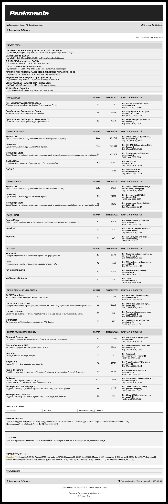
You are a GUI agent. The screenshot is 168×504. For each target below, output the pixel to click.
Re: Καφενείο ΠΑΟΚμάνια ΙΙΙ (134, 370)
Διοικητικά (46, 63)
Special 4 (130, 197)
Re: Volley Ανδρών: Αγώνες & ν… (136, 220)
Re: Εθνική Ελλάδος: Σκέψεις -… (136, 387)
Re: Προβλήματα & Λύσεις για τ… (136, 111)
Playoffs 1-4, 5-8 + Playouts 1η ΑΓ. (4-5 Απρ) (28, 77)
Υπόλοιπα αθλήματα (16, 278)
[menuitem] (34, 25)
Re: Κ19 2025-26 (129, 161)
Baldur (129, 205)
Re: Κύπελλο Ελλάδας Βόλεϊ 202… (137, 229)
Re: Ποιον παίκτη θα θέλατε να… (136, 153)
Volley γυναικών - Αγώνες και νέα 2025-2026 (28, 83)
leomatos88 (131, 314)
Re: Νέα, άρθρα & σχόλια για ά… (136, 337)
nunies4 (24, 457)
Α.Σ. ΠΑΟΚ (11, 248)
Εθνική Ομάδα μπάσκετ (18, 394)
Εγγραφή (20, 406)
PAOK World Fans (15, 295)
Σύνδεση (9, 406)
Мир (84, 457)
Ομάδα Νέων (12, 161)
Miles (128, 364)
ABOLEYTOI (131, 113)
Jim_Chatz (130, 256)
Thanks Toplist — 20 (16, 454)
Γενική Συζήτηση (14, 370)
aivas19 (59, 459)
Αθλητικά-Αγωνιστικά (17, 337)
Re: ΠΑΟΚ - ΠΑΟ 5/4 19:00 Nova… (136, 137)
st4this (129, 264)
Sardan (129, 372)
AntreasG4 (130, 280)
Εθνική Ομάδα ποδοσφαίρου (20, 386)
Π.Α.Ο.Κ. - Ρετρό (14, 311)
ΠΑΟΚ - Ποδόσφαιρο (16, 131)
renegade (17, 459)
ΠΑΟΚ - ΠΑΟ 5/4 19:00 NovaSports (23, 66)
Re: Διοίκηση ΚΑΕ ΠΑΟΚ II (133, 195)
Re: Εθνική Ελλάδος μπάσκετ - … (136, 395)
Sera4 (137, 457)
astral (128, 339)
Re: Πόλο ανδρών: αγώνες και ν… (136, 262)
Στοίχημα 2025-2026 (53, 74)
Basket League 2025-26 (18, 56)
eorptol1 (129, 163)
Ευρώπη (10, 236)
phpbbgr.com (94, 493)
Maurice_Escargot (134, 189)
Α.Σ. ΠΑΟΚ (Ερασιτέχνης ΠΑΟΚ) (22, 61)
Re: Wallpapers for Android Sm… (136, 320)
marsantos (130, 139)
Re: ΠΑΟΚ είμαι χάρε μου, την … (136, 304)
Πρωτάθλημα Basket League (62, 53)
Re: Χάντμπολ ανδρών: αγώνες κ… (137, 254)
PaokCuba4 (131, 231)
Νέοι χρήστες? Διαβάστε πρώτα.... (23, 103)
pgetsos (129, 105)
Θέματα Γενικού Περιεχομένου (21, 332)
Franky (129, 272)
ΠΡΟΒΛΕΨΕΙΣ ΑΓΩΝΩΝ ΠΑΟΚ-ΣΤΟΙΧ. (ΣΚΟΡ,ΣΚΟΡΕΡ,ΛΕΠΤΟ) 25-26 (40, 72)
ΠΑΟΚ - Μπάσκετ (14, 181)
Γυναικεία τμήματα (49, 85)
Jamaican (130, 222)
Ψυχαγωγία (11, 361)
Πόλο (8, 261)
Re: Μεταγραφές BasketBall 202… (136, 203)
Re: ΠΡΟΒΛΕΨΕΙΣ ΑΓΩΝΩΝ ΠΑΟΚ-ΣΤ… (139, 379)
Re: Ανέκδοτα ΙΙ (128, 354)
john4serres (131, 298)
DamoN (97, 459)
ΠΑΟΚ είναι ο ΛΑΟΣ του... (19, 303)
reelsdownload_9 (97, 441)
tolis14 (72, 459)
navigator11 (52, 457)
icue (29, 459)
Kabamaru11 (69, 457)
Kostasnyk (130, 380)
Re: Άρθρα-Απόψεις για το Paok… (136, 120)
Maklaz (95, 457)
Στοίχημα (10, 378)
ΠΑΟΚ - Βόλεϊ (13, 215)
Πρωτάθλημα (12, 220)
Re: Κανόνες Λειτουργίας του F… (136, 103)
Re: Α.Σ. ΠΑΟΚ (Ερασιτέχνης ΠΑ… (137, 145)
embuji (129, 155)
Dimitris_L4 (123, 459)
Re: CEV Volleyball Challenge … (136, 237)
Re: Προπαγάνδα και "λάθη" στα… (137, 346)
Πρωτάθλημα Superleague (55, 69)
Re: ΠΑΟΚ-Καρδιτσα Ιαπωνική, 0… (137, 187)
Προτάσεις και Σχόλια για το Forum (24, 111)
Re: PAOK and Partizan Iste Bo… (136, 296)
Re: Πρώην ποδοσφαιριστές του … (137, 312)
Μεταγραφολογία (14, 153)
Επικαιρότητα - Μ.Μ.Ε (17, 345)
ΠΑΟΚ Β (10, 169)
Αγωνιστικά (12, 136)
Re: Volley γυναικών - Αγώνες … (136, 270)
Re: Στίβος (126, 279)
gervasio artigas (133, 389)
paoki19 (129, 306)
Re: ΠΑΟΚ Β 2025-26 (131, 170)
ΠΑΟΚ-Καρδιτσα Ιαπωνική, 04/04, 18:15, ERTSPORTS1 (34, 50)
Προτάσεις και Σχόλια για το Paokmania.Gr (27, 119)
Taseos (129, 122)
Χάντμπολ (11, 253)
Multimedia (11, 320)
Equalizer (10, 457)
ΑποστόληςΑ (131, 172)
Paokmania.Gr (13, 98)
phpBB (78, 487)
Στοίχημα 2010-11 (45, 382)
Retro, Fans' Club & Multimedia (22, 290)
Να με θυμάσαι (87, 410)
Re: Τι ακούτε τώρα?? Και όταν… (136, 362)
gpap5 (128, 397)
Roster (50, 90)
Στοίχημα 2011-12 (28, 382)
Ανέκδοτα (10, 353)
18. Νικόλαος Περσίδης (17, 88)
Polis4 (128, 322)
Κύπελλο (10, 228)
